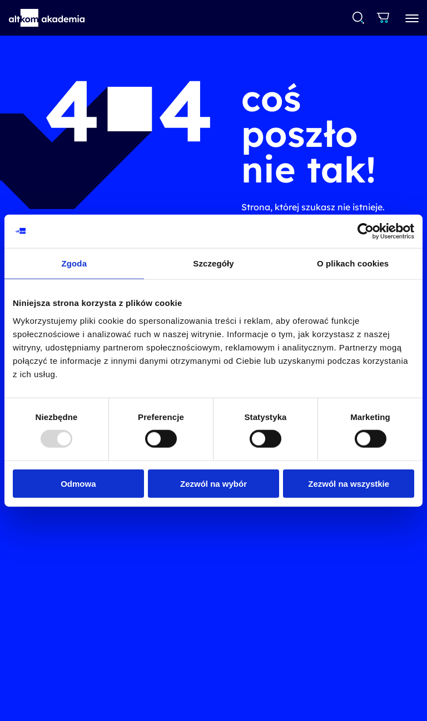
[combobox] (357, 18)
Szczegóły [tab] (213, 263)
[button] (47, 18)
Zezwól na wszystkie (348, 483)
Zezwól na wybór (213, 483)
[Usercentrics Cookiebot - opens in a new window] (365, 231)
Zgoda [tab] (74, 263)
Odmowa (78, 483)
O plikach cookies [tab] (353, 263)
